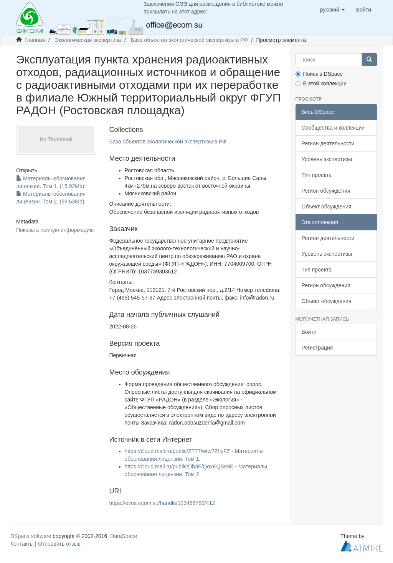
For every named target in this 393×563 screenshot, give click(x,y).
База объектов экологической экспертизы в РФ (189, 40)
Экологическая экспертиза (88, 40)
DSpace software (30, 536)
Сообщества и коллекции (333, 128)
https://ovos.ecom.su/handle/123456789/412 (162, 503)
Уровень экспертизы (327, 159)
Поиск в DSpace (319, 74)
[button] (332, 9)
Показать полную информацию (55, 230)
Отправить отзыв (59, 544)
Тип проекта (317, 175)
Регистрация (317, 348)
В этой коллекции (321, 83)
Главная (35, 40)
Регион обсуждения (326, 191)
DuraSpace (123, 536)
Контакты (21, 544)
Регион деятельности (328, 143)
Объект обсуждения (327, 206)
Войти (309, 332)
